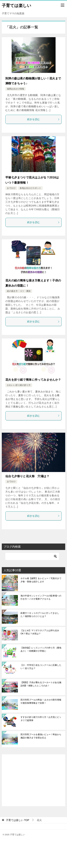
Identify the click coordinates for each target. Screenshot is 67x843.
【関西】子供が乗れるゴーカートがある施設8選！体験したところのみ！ (41, 684)
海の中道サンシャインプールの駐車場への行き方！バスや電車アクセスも (41, 597)
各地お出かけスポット (30, 188)
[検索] (32, 556)
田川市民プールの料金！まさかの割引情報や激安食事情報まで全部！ (41, 701)
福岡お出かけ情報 (15, 89)
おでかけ (11, 188)
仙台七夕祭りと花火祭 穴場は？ (27, 476)
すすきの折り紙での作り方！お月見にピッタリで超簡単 (41, 719)
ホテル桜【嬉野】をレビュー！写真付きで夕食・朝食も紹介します (41, 580)
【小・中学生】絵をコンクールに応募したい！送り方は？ (41, 667)
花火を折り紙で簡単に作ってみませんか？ (33, 379)
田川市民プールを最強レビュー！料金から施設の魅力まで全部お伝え (41, 736)
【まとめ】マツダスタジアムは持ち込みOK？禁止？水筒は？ (40, 632)
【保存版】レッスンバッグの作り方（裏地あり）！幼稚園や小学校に (41, 649)
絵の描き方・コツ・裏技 (19, 291)
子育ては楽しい (16, 5)
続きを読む (43, 119)
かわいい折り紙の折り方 (19, 385)
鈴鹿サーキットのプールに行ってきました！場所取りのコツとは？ (40, 615)
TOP (17, 820)
